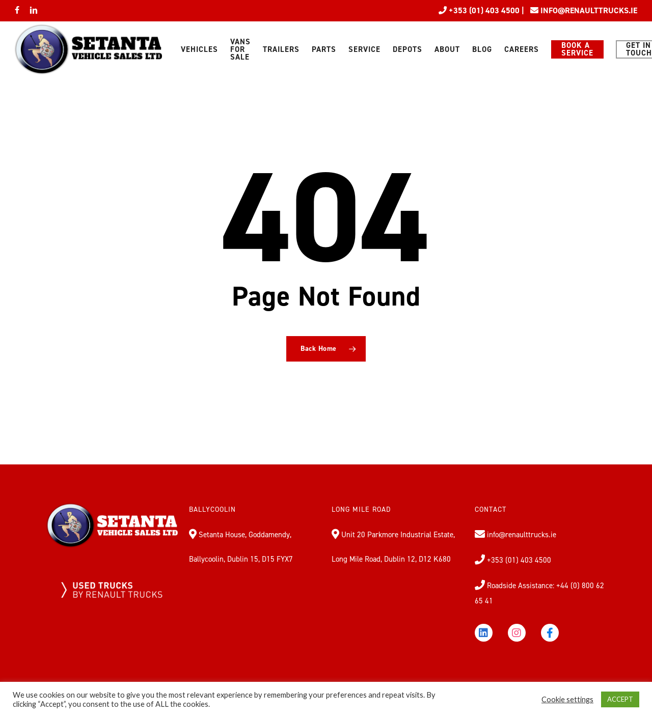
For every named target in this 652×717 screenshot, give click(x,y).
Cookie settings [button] (567, 699)
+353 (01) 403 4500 (483, 10)
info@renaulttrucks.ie (520, 535)
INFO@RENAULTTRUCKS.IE (588, 10)
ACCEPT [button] (620, 699)
